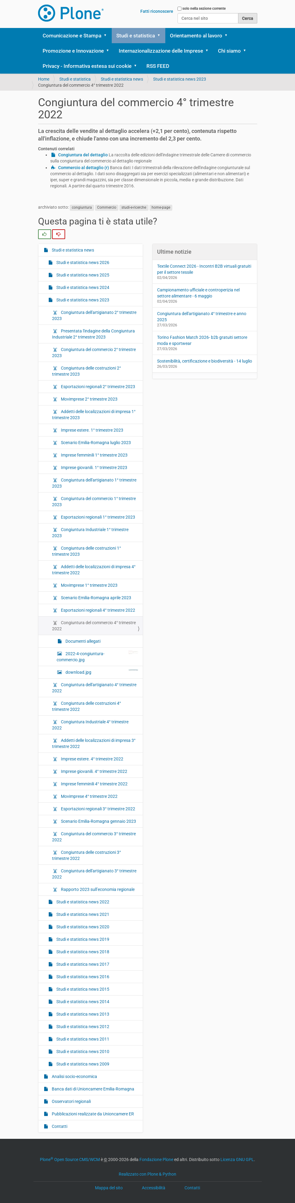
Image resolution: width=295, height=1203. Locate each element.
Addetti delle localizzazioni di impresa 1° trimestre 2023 (93, 414)
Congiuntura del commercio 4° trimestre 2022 (94, 625)
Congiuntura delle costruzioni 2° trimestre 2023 (86, 371)
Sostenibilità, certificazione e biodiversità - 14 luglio (204, 361)
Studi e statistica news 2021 (82, 914)
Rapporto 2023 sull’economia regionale (97, 889)
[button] (107, 35)
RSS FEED (157, 66)
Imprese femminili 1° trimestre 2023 (94, 455)
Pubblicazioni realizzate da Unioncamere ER (92, 1113)
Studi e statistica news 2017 (82, 964)
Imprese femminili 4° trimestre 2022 (94, 783)
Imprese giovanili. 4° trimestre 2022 (93, 771)
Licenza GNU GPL (237, 1159)
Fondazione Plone (156, 1159)
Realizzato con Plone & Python (147, 1174)
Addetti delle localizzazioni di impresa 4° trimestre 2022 (93, 569)
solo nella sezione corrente (204, 8)
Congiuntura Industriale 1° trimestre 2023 (90, 532)
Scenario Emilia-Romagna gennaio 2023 (98, 821)
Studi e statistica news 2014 (82, 1001)
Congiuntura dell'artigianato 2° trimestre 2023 (94, 315)
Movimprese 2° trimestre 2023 (89, 399)
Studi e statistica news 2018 (82, 951)
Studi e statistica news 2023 (179, 79)
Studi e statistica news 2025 (82, 275)
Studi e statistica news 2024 (82, 287)
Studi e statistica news (122, 79)
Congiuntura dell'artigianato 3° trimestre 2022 (94, 873)
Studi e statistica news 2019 (82, 939)
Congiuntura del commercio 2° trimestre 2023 (94, 352)
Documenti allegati (82, 641)
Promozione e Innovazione (73, 51)
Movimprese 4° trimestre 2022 (89, 796)
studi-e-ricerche (133, 207)
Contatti (59, 1126)
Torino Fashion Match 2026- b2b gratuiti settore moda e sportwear (202, 340)
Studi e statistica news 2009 (82, 1064)
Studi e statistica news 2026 (82, 262)
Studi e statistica (135, 36)
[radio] (44, 234)
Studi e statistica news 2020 (82, 926)
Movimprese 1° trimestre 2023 (89, 585)
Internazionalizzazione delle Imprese (161, 51)
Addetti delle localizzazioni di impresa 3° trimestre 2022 (93, 743)
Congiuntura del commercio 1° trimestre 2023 (94, 501)
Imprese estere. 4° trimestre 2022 (91, 758)
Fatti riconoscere (156, 11)
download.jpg (101, 672)
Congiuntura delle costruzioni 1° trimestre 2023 (86, 551)
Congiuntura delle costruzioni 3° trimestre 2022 (86, 855)
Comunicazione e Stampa (72, 36)
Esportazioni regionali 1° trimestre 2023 (97, 517)
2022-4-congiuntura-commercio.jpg (97, 656)
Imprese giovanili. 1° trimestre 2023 (93, 467)
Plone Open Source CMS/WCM (70, 1159)
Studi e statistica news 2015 (82, 989)
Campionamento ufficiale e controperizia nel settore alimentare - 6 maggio (198, 292)
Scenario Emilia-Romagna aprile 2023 (95, 597)
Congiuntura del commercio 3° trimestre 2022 (94, 836)
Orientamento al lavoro (196, 36)
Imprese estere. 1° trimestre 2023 (91, 430)
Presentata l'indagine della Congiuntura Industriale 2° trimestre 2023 (93, 334)
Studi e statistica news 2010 (82, 1051)
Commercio (106, 207)
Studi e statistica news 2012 (82, 1026)
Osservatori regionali (71, 1101)
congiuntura (82, 207)
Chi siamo (229, 51)
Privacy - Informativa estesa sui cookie (87, 66)
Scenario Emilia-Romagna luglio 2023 (95, 442)
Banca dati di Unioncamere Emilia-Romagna (92, 1089)
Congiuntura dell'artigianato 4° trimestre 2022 (94, 687)
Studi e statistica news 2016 (82, 976)
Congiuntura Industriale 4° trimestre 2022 (90, 724)
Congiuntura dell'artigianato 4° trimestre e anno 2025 (201, 316)
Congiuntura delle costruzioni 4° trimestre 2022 (86, 706)
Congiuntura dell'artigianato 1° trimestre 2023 (94, 483)
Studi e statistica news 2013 (82, 1014)
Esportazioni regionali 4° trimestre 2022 (97, 610)
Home (43, 79)
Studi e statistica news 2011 (82, 1039)
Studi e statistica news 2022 (82, 901)
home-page (161, 207)
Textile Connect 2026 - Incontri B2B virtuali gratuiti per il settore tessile (204, 269)
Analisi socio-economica (74, 1076)
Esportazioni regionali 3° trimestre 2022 (97, 808)
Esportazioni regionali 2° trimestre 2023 (97, 386)
